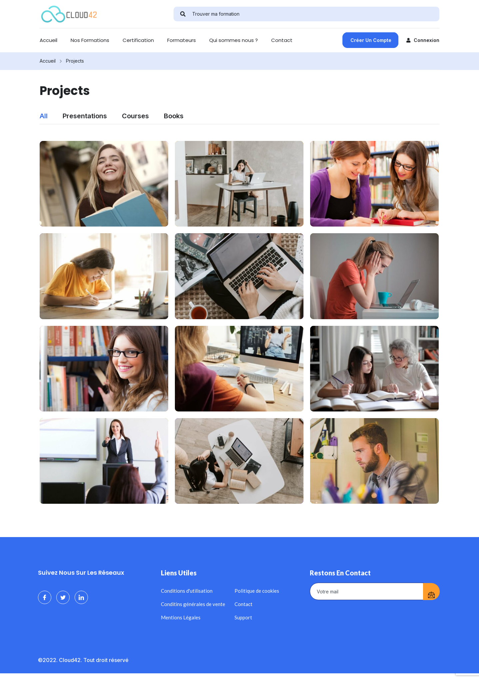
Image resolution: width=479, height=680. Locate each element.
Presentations (85, 116)
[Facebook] (44, 597)
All (44, 116)
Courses (135, 116)
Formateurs (181, 40)
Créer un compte (370, 40)
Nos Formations (90, 40)
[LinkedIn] (81, 597)
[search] (183, 14)
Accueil (48, 40)
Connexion (422, 40)
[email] (367, 591)
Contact (281, 40)
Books (174, 116)
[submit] (431, 591)
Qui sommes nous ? (233, 40)
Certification (138, 40)
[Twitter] (63, 597)
